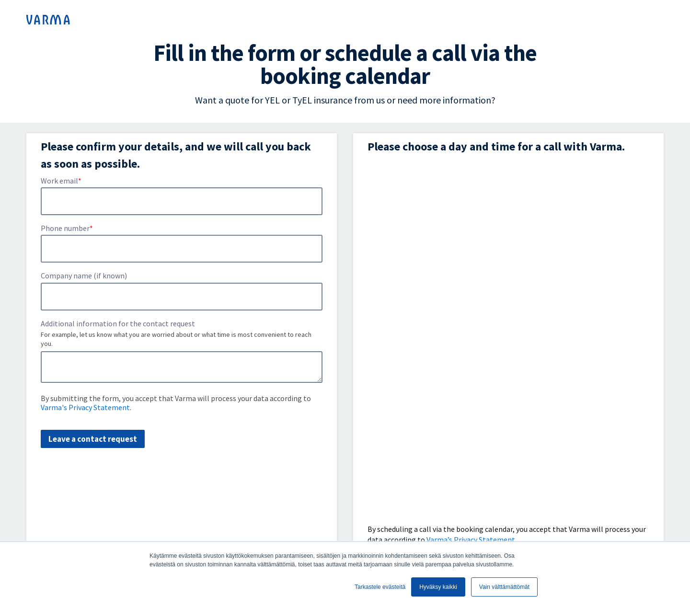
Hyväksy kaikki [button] (438, 587)
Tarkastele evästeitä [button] (380, 587)
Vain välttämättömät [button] (504, 587)
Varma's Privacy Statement (85, 407)
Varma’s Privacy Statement (470, 539)
